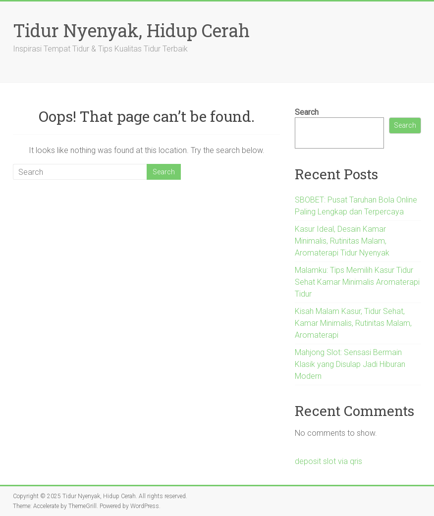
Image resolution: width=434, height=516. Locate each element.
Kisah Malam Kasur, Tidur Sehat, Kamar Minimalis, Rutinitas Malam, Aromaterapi (353, 323)
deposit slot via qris (328, 461)
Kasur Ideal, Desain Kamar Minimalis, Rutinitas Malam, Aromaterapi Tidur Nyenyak (342, 241)
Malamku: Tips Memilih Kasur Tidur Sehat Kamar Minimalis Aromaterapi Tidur (357, 282)
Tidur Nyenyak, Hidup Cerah (131, 30)
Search (307, 112)
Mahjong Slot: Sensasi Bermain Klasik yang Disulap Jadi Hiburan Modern (350, 364)
